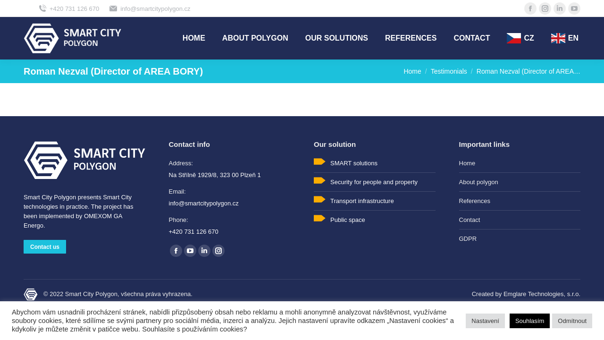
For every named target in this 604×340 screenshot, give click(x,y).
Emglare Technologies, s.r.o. (541, 294)
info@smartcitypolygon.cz (149, 8)
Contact (469, 219)
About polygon (478, 182)
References (474, 200)
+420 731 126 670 (68, 8)
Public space (347, 219)
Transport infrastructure (362, 200)
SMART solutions (354, 163)
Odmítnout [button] (572, 320)
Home (467, 163)
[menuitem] (194, 38)
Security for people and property (374, 182)
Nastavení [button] (485, 320)
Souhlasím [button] (529, 320)
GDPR (468, 238)
